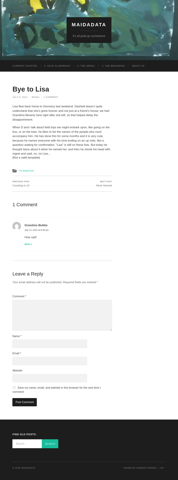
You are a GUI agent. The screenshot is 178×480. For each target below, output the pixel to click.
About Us (138, 66)
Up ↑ (163, 468)
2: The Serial (86, 66)
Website (17, 370)
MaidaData (89, 24)
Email (16, 353)
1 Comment (51, 97)
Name (16, 336)
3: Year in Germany (57, 66)
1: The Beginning (113, 66)
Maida (36, 97)
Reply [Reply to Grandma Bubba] (28, 244)
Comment (19, 296)
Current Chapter (24, 66)
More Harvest (104, 183)
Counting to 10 (21, 183)
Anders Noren (146, 468)
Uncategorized (26, 170)
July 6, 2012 (20, 97)
